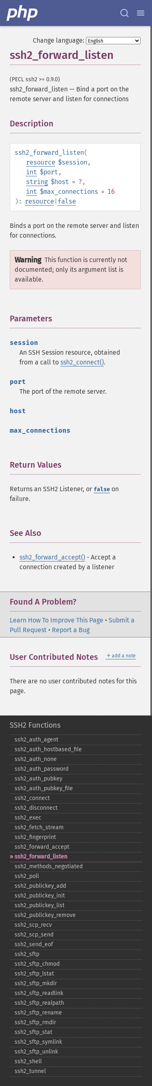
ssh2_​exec (28, 817)
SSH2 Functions (35, 725)
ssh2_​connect (32, 798)
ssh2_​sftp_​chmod (37, 963)
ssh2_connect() (82, 362)
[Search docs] (124, 13)
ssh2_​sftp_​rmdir (35, 1022)
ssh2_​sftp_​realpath (39, 1002)
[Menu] (141, 13)
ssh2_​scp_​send (34, 934)
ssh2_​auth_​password (42, 768)
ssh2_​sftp (27, 954)
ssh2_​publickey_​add (40, 885)
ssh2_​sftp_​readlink (39, 993)
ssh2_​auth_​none (36, 759)
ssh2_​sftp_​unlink (36, 1051)
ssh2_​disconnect (36, 807)
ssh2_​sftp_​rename (38, 1012)
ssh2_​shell (28, 1061)
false (67, 201)
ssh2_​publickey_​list (39, 905)
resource (40, 162)
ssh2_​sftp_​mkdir (36, 983)
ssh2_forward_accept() (52, 557)
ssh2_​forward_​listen (41, 856)
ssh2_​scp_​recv (33, 924)
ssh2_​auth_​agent (36, 739)
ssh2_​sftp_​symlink (38, 1041)
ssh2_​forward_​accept (42, 846)
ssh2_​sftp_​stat (33, 1032)
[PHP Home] (22, 13)
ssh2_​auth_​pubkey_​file (44, 788)
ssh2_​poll (27, 876)
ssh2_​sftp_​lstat (34, 973)
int (31, 172)
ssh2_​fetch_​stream (39, 827)
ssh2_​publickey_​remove (45, 915)
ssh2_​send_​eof (34, 944)
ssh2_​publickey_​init (40, 895)
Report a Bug (71, 630)
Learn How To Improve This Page (56, 620)
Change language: (58, 40)
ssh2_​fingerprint (35, 837)
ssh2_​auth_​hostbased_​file (48, 749)
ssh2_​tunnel (30, 1071)
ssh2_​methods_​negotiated (49, 866)
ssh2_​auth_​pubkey (38, 778)
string (37, 182)
